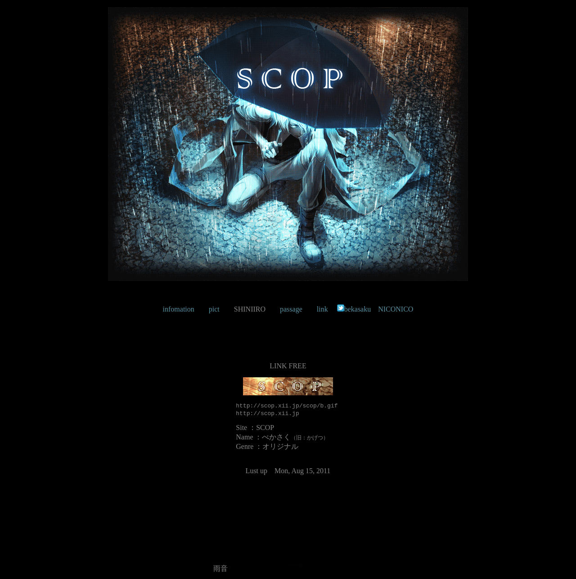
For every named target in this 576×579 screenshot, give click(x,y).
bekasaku (354, 309)
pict (214, 309)
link (322, 309)
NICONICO (395, 309)
